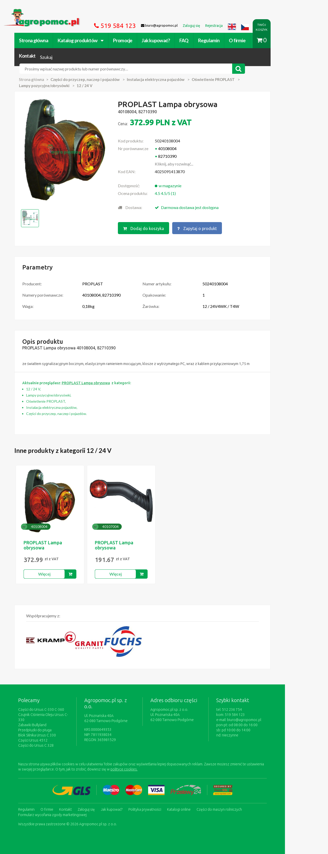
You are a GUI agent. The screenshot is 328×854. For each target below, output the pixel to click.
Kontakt (270, 40)
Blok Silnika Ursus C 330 (44, 722)
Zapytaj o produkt (216, 220)
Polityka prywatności (152, 796)
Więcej (52, 565)
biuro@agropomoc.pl (273, 711)
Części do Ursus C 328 (43, 732)
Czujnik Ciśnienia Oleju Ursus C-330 (53, 706)
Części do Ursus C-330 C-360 (48, 701)
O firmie (244, 40)
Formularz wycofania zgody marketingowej (60, 801)
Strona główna (41, 40)
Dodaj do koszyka (162, 220)
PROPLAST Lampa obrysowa (50, 537)
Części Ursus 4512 (40, 727)
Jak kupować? (163, 40)
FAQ (191, 40)
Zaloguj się (93, 796)
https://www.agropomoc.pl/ (35, 11)
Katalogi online (186, 796)
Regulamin (216, 40)
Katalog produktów (88, 40)
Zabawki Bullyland (40, 711)
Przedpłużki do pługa (42, 716)
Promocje (130, 40)
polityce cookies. (116, 756)
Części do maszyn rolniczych (226, 796)
